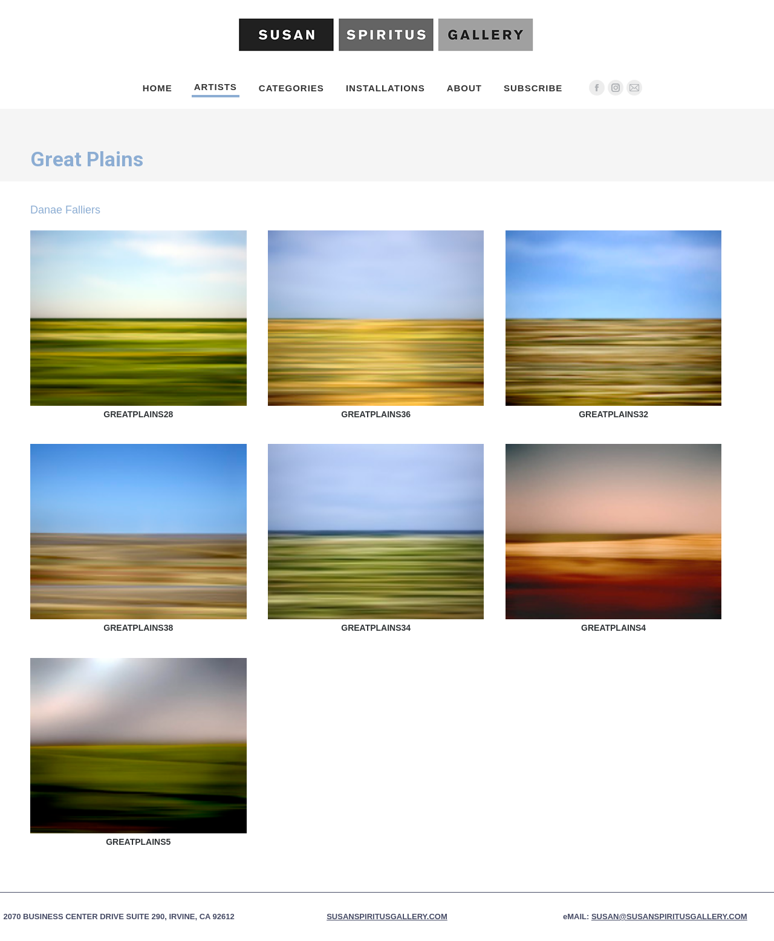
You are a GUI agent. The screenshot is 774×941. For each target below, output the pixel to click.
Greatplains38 (138, 628)
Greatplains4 (613, 628)
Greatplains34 (376, 628)
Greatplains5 (138, 842)
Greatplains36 (376, 414)
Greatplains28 (138, 414)
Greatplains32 (613, 414)
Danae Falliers (65, 210)
